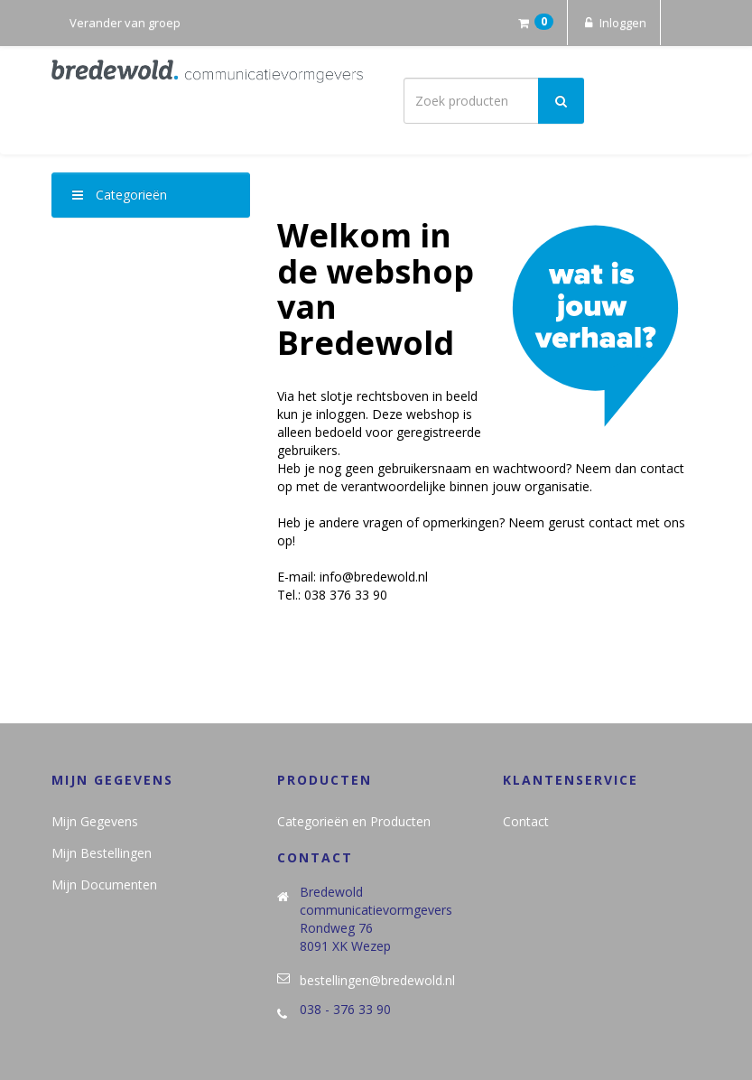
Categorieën (119, 194)
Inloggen (613, 22)
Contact (526, 821)
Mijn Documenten (104, 884)
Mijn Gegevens (94, 821)
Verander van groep (125, 22)
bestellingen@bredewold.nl (377, 980)
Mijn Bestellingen (101, 852)
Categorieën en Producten (354, 821)
